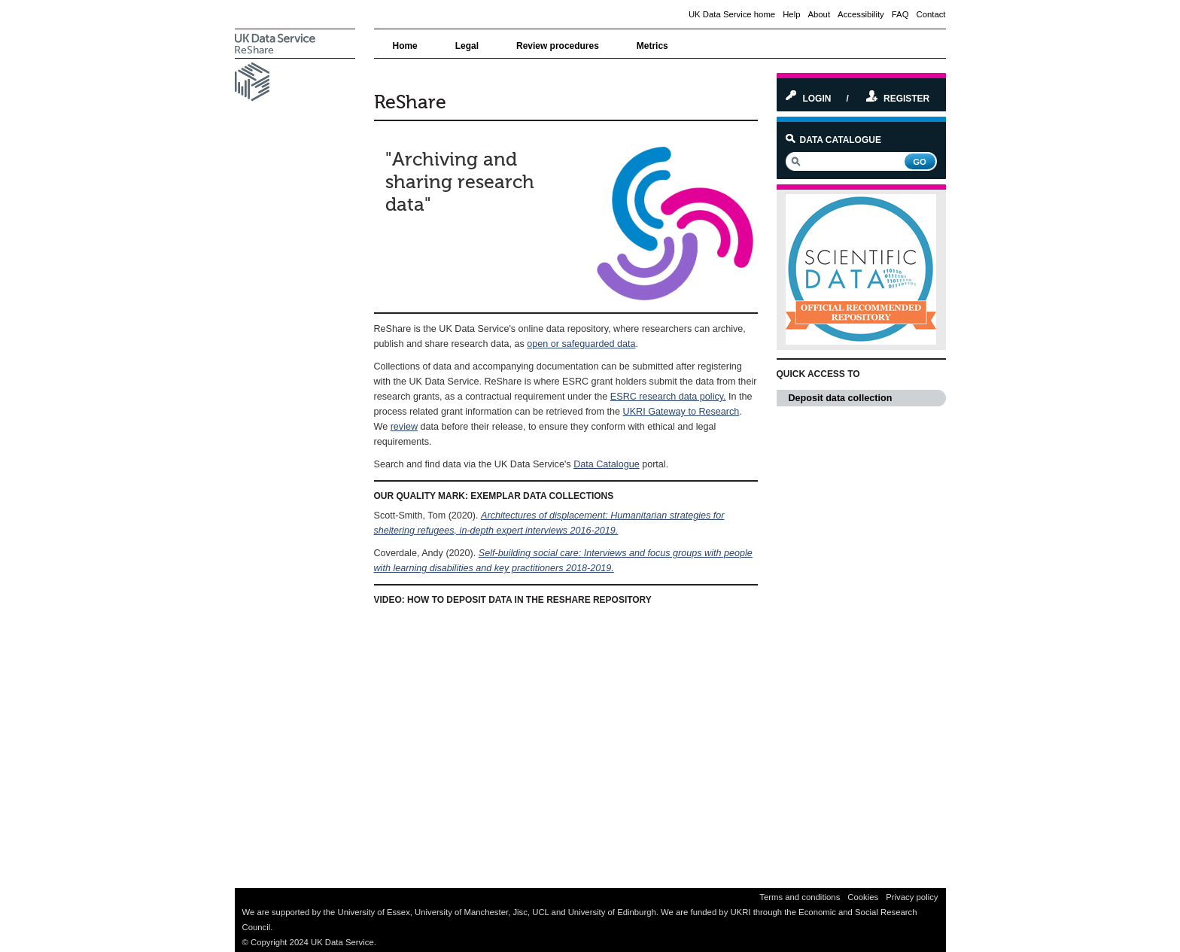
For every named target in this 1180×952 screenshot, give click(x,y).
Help (791, 14)
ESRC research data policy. (668, 396)
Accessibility (861, 14)
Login (809, 98)
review (404, 426)
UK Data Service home (732, 14)
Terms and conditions (799, 897)
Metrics (652, 46)
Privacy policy (912, 897)
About (818, 14)
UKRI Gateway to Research (681, 411)
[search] (844, 161)
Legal (467, 46)
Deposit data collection (867, 398)
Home (405, 46)
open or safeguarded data (581, 344)
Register (897, 98)
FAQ (900, 14)
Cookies (862, 897)
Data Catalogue (606, 464)
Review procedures (557, 46)
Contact (930, 14)
